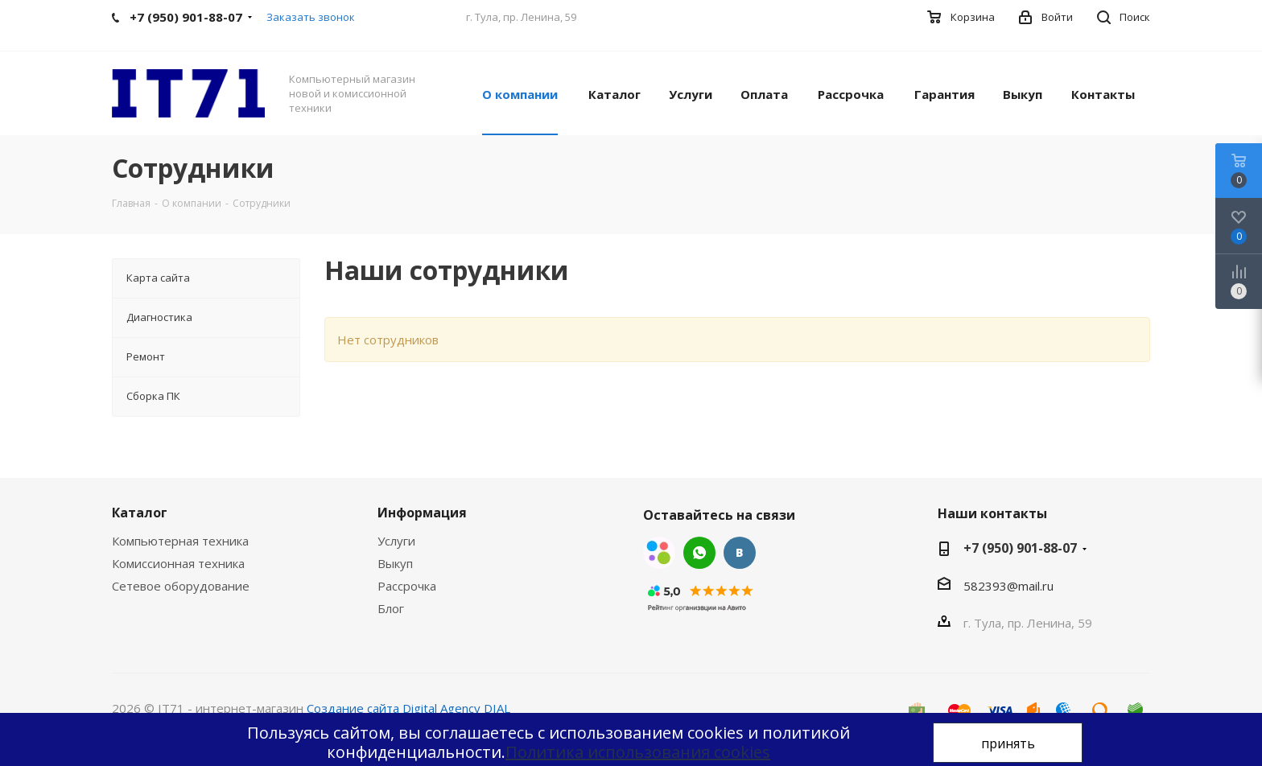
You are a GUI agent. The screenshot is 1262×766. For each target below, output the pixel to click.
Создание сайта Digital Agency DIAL (408, 708)
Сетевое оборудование (181, 586)
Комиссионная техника (178, 563)
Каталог (139, 512)
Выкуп (395, 563)
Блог (390, 608)
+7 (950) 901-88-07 (1020, 548)
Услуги (396, 541)
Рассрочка (406, 586)
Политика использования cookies (637, 752)
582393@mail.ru (1008, 586)
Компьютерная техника (180, 541)
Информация (422, 512)
